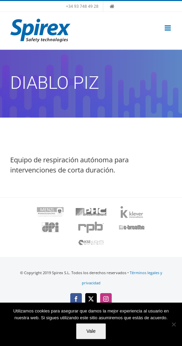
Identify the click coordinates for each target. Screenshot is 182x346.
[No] (173, 324)
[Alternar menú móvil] (168, 28)
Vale (91, 331)
